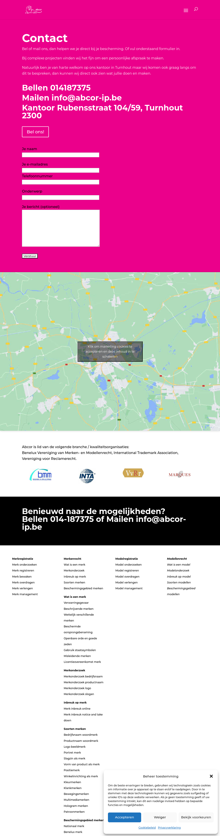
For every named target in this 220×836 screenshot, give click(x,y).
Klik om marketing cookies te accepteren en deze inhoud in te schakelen (109, 351)
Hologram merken (76, 806)
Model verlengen (126, 582)
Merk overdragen (23, 582)
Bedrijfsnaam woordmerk (81, 734)
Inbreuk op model (179, 576)
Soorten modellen (179, 582)
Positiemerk (71, 770)
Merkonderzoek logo (77, 688)
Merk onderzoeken (24, 564)
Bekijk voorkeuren (196, 817)
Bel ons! (35, 131)
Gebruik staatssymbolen (80, 650)
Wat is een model (178, 564)
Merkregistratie (22, 558)
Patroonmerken (74, 811)
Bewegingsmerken (76, 794)
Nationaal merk (74, 826)
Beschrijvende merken (78, 608)
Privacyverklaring (169, 827)
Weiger (160, 817)
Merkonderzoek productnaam (83, 682)
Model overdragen (127, 576)
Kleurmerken (72, 782)
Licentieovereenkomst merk (82, 661)
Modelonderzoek (178, 570)
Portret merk (72, 752)
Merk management (25, 594)
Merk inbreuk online (77, 708)
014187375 (70, 87)
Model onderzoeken (128, 564)
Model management (128, 588)
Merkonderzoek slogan (79, 694)
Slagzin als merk (74, 758)
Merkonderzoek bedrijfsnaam (83, 676)
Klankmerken (72, 788)
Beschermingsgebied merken (83, 588)
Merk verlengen (22, 588)
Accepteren (124, 817)
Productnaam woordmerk (81, 740)
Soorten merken (74, 582)
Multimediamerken (76, 799)
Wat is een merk (74, 564)
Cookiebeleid (147, 827)
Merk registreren (23, 570)
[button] (211, 776)
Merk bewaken (22, 576)
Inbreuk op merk (75, 576)
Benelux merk (73, 832)
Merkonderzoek (74, 570)
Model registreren (127, 570)
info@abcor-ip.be (86, 97)
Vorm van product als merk (81, 764)
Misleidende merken (77, 656)
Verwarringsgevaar (76, 602)
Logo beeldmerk (74, 746)
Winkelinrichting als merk (81, 776)
